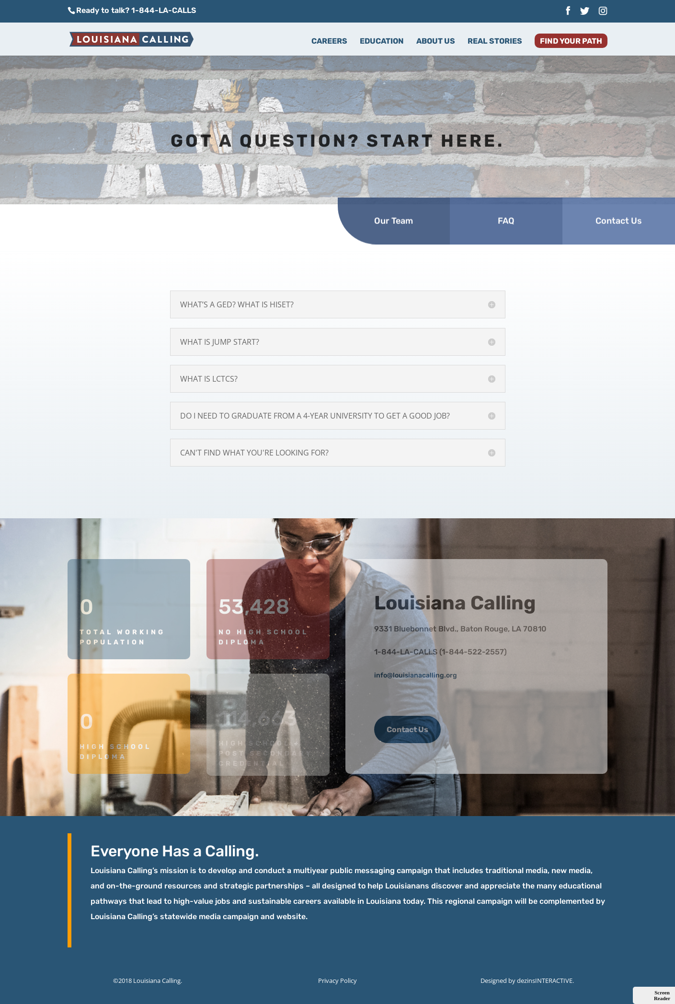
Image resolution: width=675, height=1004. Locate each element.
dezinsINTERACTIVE (544, 980)
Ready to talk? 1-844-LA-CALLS (136, 10)
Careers (329, 42)
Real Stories (495, 42)
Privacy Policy (337, 980)
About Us (435, 42)
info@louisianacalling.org (415, 675)
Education (382, 42)
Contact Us (618, 201)
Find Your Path (571, 42)
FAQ (506, 201)
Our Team (393, 201)
